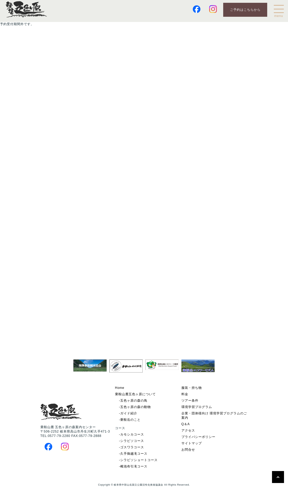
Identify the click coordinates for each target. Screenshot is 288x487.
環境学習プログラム (196, 407)
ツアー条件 (189, 400)
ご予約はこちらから (245, 9)
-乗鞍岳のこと (130, 419)
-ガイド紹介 (128, 413)
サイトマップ (191, 443)
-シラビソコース (131, 441)
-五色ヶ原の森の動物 (135, 407)
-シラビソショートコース (138, 460)
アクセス (188, 430)
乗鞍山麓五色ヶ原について (135, 394)
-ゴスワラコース (131, 447)
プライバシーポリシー (198, 437)
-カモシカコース (131, 434)
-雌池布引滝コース (133, 466)
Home (119, 387)
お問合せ (188, 449)
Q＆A (185, 424)
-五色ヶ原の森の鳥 (133, 400)
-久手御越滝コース (133, 453)
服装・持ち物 (191, 387)
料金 (184, 394)
